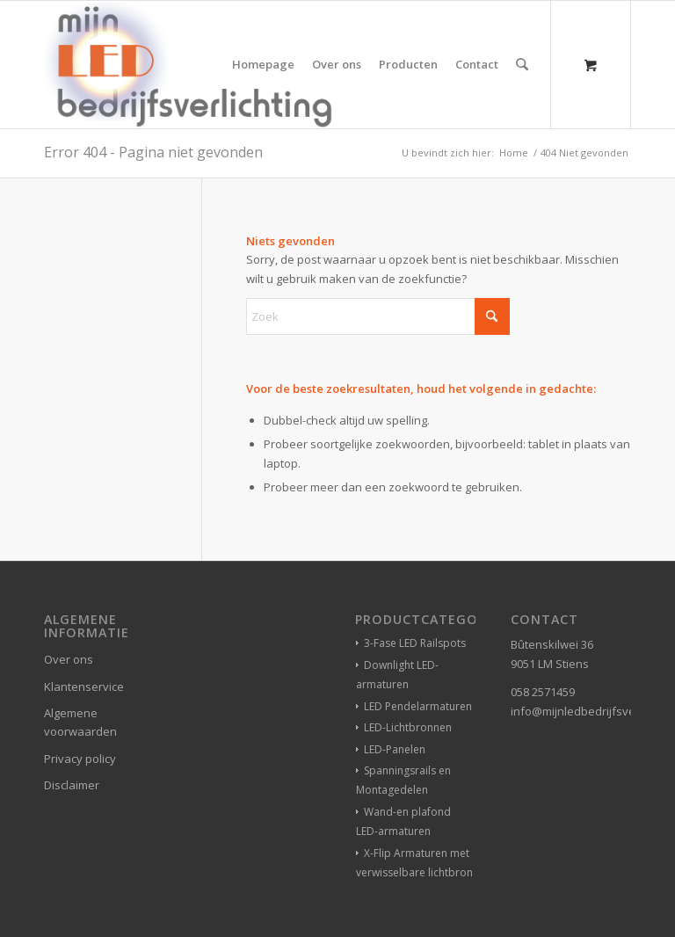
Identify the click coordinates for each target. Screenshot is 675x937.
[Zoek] (522, 64)
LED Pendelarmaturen (418, 706)
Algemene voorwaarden (80, 722)
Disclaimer (71, 785)
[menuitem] (264, 64)
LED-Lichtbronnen (408, 727)
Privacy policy (80, 758)
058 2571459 (543, 692)
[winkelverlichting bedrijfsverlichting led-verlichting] (188, 64)
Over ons (68, 659)
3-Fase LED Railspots (415, 643)
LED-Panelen (394, 749)
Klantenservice (84, 686)
